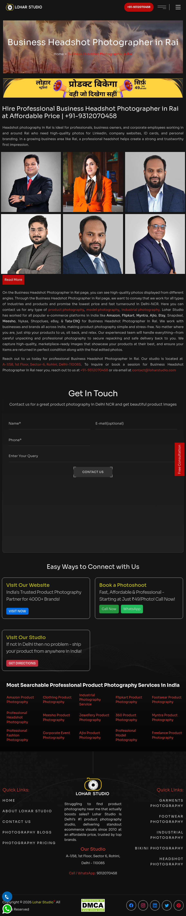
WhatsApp (129, 609)
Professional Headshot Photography (17, 717)
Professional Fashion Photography (17, 735)
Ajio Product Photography (90, 735)
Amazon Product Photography (20, 699)
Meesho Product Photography (56, 717)
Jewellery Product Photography (94, 717)
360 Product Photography (126, 717)
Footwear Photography (167, 819)
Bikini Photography (159, 848)
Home (59, 54)
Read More (13, 280)
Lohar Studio (43, 901)
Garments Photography (167, 803)
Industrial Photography (167, 835)
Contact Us (16, 822)
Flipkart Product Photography (128, 699)
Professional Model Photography (126, 735)
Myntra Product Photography (164, 717)
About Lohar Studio (27, 811)
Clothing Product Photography (57, 699)
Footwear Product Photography (167, 699)
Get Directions (19, 663)
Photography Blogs (27, 832)
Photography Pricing (29, 843)
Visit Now (14, 611)
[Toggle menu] (176, 7)
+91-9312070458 (138, 7)
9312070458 (107, 873)
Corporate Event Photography (56, 735)
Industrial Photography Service (90, 699)
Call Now (106, 609)
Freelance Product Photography (167, 735)
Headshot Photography (167, 861)
